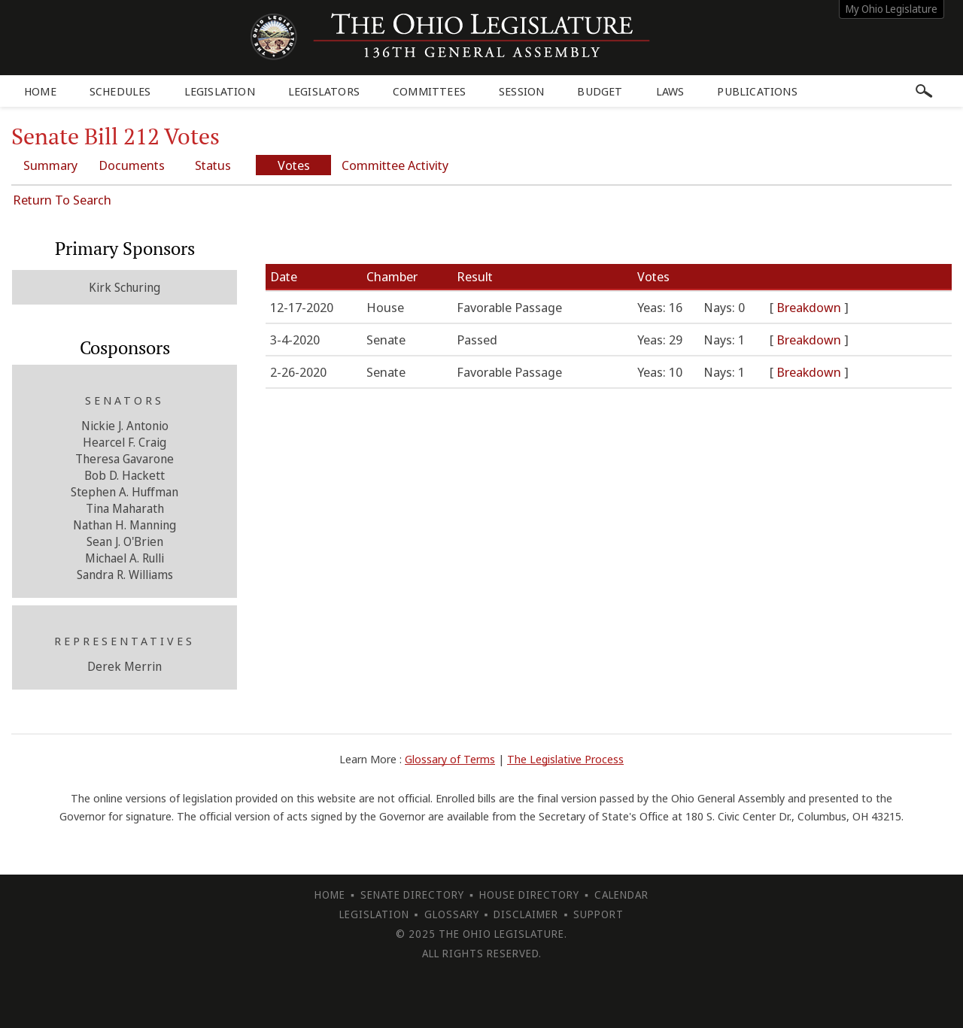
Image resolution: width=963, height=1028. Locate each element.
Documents (132, 165)
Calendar (621, 894)
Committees (429, 91)
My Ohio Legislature (891, 9)
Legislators (324, 91)
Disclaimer (526, 914)
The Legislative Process (565, 758)
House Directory (529, 894)
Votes (294, 165)
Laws (670, 91)
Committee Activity (395, 165)
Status (213, 165)
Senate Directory (412, 894)
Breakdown (810, 307)
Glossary (451, 914)
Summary (50, 165)
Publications (757, 91)
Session (521, 91)
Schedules (120, 91)
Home (40, 91)
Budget (599, 91)
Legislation (219, 91)
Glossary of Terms (450, 758)
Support (598, 914)
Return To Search (62, 199)
